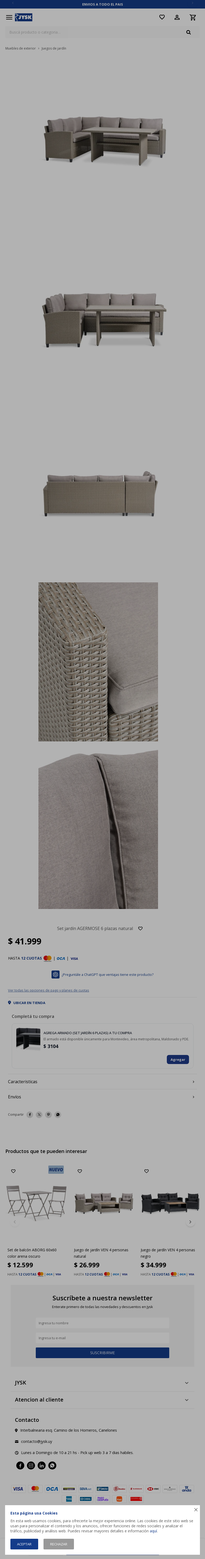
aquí (153, 1530)
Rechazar (58, 1544)
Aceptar (24, 1544)
